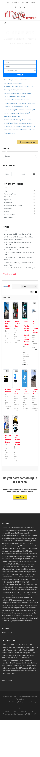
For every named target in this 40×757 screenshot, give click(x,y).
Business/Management (12, 93)
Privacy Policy (17, 702)
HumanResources (10, 103)
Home (7, 2)
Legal (26, 106)
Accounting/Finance (11, 80)
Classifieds (19, 43)
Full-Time (32, 130)
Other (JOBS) (25, 113)
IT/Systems (31, 103)
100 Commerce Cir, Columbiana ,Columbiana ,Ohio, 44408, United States (18, 238)
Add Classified (28, 142)
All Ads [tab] (6, 286)
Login (33, 2)
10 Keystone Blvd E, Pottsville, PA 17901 (17, 234)
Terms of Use (6, 702)
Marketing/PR (30, 110)
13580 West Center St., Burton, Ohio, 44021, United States (19, 264)
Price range (9, 166)
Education (21, 96)
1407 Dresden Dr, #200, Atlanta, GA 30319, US (19, 268)
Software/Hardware (26, 123)
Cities (6, 227)
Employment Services (19, 130)
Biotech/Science (17, 90)
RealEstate (16, 116)
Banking (7, 90)
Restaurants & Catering (12, 120)
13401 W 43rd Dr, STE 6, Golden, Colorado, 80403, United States (18, 259)
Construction (26, 93)
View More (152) (9, 274)
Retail (24, 120)
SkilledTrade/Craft (11, 123)
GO (34, 174)
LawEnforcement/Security (13, 106)
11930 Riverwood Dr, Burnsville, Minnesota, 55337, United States (18, 248)
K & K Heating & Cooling (36, 327)
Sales (29, 120)
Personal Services (29, 126)
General (19, 126)
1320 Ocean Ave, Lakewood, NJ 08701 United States (19, 253)
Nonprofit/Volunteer (11, 113)
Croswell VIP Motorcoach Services (10, 324)
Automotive (28, 86)
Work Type (8, 148)
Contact (15, 2)
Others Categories (13, 184)
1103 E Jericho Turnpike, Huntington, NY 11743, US (17, 243)
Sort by (6, 298)
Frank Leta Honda (26, 391)
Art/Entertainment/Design (13, 86)
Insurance (7, 130)
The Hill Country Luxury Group (18, 439)
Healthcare (24, 100)
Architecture (17, 83)
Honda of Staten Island (8, 438)
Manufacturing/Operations (14, 110)
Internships (22, 103)
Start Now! (20, 497)
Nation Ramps (8, 390)
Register (25, 2)
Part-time (7, 116)
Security (26, 702)
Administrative (24, 80)
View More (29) (9, 217)
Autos (15, 336)
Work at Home (9, 133)
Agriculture (8, 83)
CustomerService (10, 96)
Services (7, 339)
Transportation (9, 126)
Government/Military (12, 100)
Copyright (34, 702)
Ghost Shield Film (17, 323)
